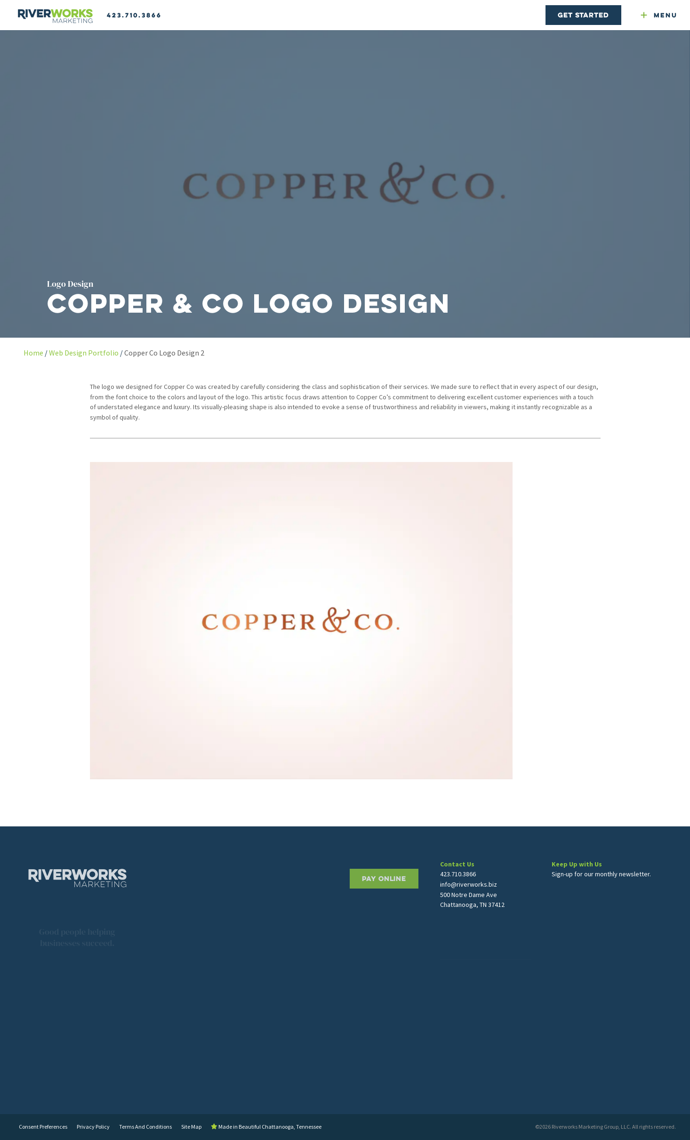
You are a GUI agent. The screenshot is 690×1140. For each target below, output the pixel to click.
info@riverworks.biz (468, 904)
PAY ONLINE (384, 904)
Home (33, 352)
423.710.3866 (134, 15)
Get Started (583, 14)
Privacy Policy (93, 1126)
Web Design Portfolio (84, 352)
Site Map (191, 1126)
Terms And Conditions (145, 1126)
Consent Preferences (43, 1126)
